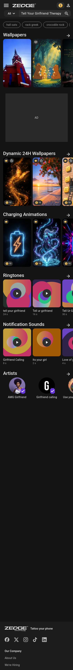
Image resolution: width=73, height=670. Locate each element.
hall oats (11, 24)
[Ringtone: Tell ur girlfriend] (47, 297)
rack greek (31, 24)
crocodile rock (55, 24)
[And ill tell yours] (17, 63)
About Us (10, 658)
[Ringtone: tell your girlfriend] (17, 297)
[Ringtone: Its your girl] (47, 346)
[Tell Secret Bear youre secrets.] (47, 63)
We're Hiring (12, 665)
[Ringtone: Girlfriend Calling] (17, 346)
